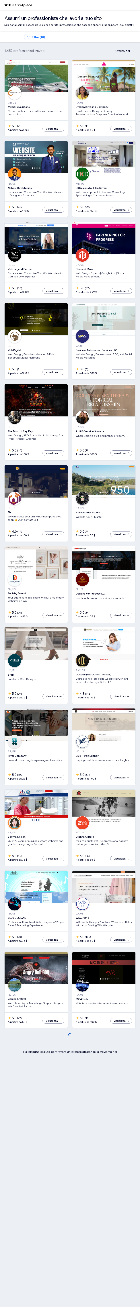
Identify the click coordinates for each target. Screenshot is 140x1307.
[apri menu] (134, 5)
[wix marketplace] (18, 5)
